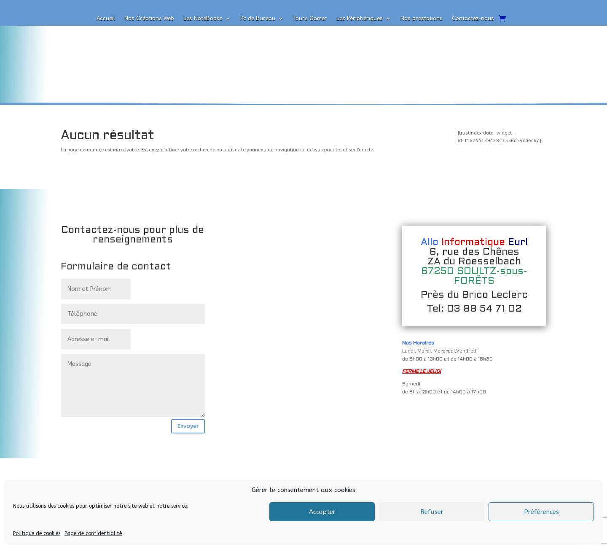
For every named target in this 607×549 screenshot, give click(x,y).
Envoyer (188, 426)
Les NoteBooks (203, 19)
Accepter (322, 512)
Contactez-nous (473, 19)
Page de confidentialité (93, 533)
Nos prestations (421, 19)
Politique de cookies (36, 533)
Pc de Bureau (257, 19)
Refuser (431, 512)
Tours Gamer (310, 19)
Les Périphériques (359, 19)
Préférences (541, 512)
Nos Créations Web (149, 19)
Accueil (106, 19)
